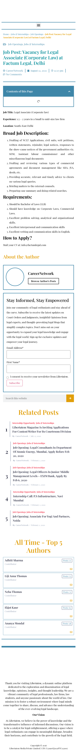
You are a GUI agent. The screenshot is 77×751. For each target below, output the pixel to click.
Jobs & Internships (20, 34)
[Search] (70, 398)
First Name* (13, 362)
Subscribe (14, 383)
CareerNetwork (21, 436)
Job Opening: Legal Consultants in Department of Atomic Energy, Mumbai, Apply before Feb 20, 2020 (42, 452)
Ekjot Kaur (11, 607)
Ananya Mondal (14, 623)
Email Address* (15, 348)
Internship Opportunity (23, 423)
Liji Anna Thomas (16, 576)
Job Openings (37, 34)
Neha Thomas (13, 591)
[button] (38, 25)
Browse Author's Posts (43, 281)
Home (6, 34)
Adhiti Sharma (14, 560)
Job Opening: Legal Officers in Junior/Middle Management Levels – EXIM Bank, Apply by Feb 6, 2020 (41, 476)
